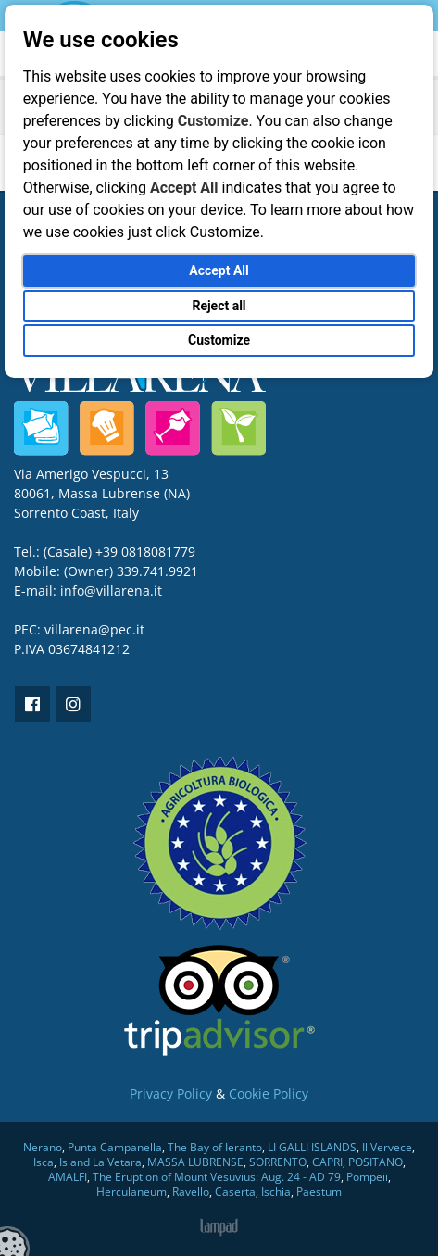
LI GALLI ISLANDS (312, 1147)
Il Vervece (387, 1147)
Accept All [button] (218, 270)
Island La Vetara (100, 1162)
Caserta (235, 1191)
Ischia (276, 1191)
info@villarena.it (111, 590)
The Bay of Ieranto (215, 1147)
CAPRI (327, 1162)
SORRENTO (278, 1162)
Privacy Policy (171, 1093)
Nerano (42, 1147)
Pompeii (367, 1177)
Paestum (319, 1191)
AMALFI (67, 1177)
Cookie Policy (268, 1093)
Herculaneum (131, 1191)
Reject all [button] (218, 305)
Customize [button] (219, 340)
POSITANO (375, 1162)
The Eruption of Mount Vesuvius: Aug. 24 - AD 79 (217, 1177)
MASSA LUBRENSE (195, 1162)
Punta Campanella (115, 1147)
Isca (43, 1162)
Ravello (190, 1191)
